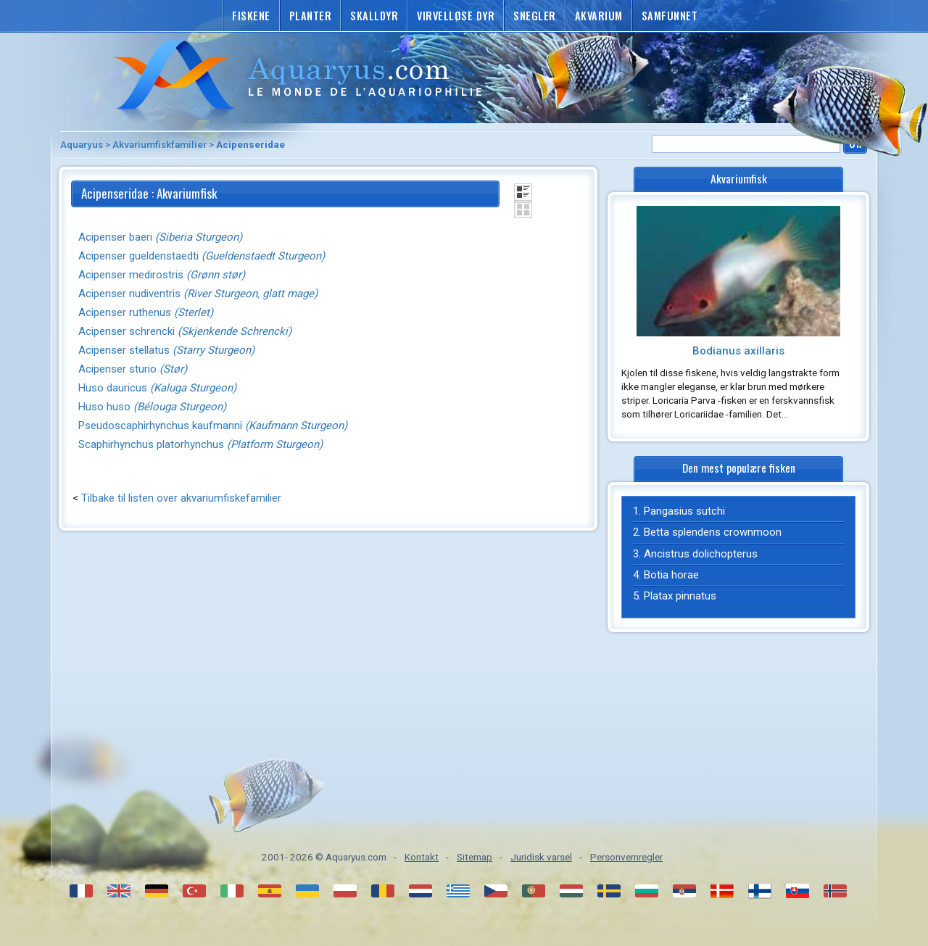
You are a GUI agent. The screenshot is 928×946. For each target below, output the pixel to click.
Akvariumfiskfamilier (159, 144)
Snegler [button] (534, 15)
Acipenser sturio (132, 369)
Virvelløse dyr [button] (455, 15)
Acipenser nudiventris (198, 293)
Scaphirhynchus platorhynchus (200, 444)
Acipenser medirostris (161, 274)
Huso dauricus (157, 387)
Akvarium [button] (599, 15)
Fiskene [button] (251, 15)
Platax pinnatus (680, 595)
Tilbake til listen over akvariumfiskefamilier (181, 498)
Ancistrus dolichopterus (701, 553)
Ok (855, 143)
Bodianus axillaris (738, 350)
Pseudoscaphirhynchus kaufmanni (212, 425)
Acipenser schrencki (184, 331)
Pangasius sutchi (684, 511)
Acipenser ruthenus (145, 312)
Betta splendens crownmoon (713, 532)
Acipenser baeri (160, 237)
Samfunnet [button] (670, 15)
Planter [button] (310, 15)
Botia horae (671, 574)
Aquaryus (81, 144)
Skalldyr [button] (374, 15)
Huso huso (152, 406)
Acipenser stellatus (166, 350)
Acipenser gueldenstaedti (201, 255)
